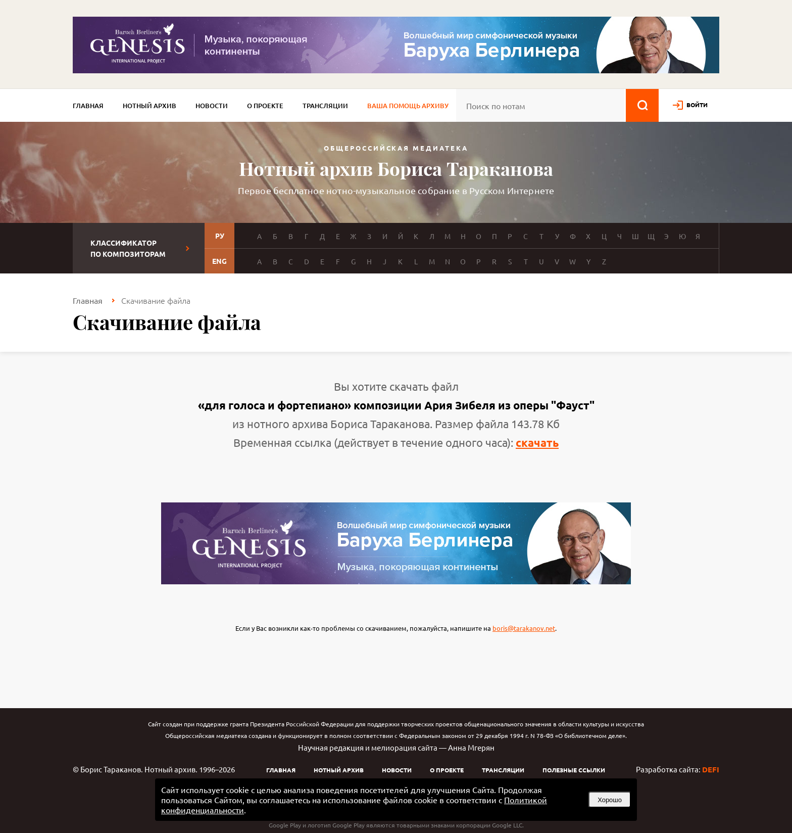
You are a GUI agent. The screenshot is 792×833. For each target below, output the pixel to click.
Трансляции (325, 105)
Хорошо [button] (610, 800)
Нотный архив (149, 105)
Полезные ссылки (573, 770)
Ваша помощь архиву (408, 105)
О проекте (265, 105)
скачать (537, 442)
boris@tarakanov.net (523, 628)
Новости (211, 105)
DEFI (710, 769)
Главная (88, 105)
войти (697, 105)
